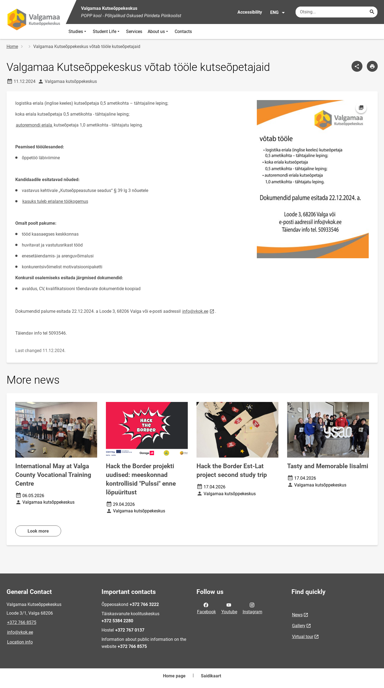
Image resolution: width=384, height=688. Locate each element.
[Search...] (372, 12)
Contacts (183, 31)
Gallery (298, 625)
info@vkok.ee (20, 632)
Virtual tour (302, 636)
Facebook (206, 607)
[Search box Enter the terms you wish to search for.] (336, 12)
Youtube (229, 607)
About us (158, 31)
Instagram (252, 607)
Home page (174, 675)
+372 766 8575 (21, 622)
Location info (20, 642)
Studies (78, 31)
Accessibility (249, 12)
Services (134, 31)
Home (12, 46)
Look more (38, 531)
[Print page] (372, 66)
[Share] (357, 66)
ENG (277, 12)
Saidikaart (211, 675)
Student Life (107, 31)
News (297, 614)
